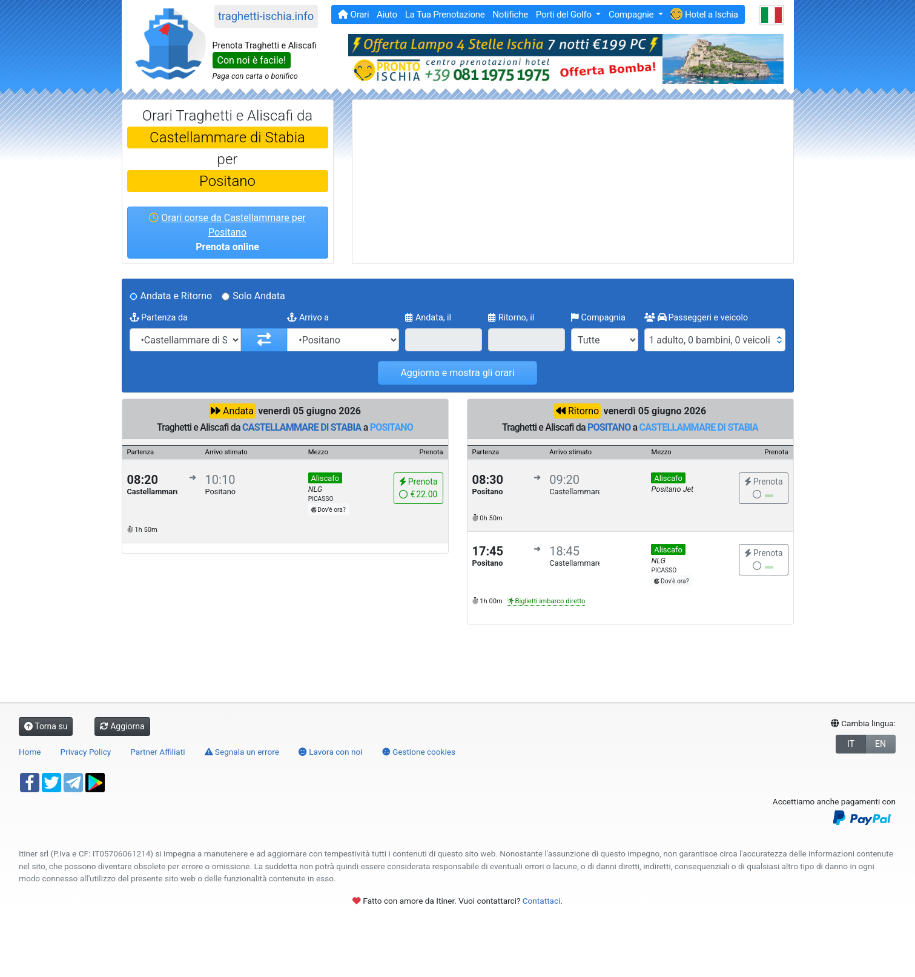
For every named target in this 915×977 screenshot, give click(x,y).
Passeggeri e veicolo (696, 318)
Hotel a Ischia (704, 14)
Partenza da (159, 318)
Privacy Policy (86, 752)
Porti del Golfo (564, 14)
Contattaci (542, 901)
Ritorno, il (511, 318)
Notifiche (510, 14)
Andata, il (428, 318)
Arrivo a (308, 318)
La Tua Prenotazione (445, 14)
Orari (353, 14)
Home (30, 752)
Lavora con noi (331, 752)
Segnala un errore (242, 752)
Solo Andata (259, 296)
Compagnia (598, 318)
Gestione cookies (419, 752)
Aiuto (387, 14)
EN (880, 744)
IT (850, 744)
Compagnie (632, 14)
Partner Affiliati (157, 752)
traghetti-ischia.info (266, 16)
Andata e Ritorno (176, 296)
